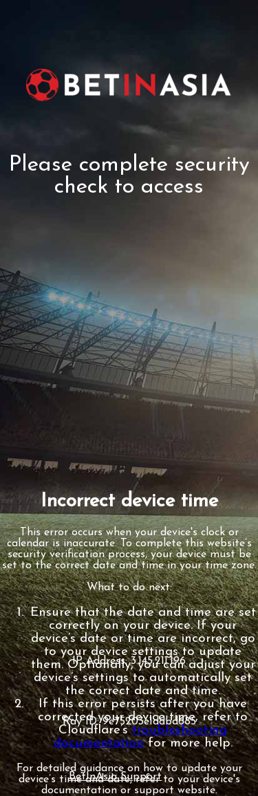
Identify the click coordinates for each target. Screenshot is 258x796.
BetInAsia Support (115, 776)
